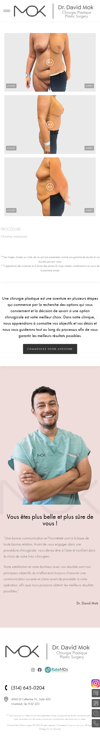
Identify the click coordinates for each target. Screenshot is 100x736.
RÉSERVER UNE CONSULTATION (95, 703)
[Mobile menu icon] (6, 11)
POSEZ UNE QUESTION (95, 713)
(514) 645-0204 (95, 723)
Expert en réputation (76, 725)
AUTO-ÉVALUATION (95, 693)
